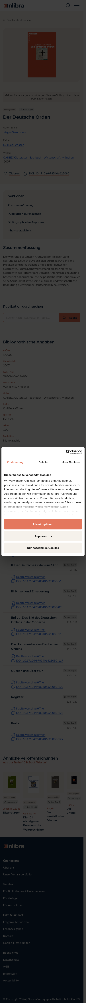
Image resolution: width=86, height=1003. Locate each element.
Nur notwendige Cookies (43, 547)
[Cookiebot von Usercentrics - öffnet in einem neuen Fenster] (66, 452)
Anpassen (43, 535)
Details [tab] (43, 462)
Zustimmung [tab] (15, 462)
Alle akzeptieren (43, 524)
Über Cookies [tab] (71, 462)
